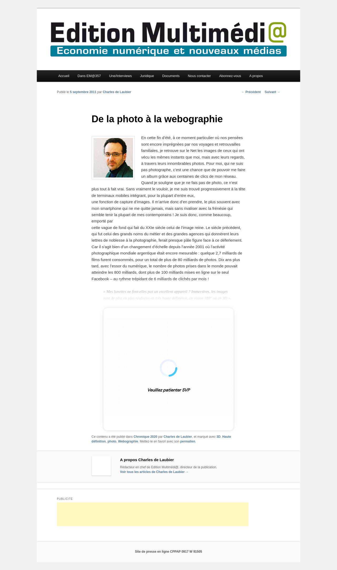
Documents (171, 76)
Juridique (147, 76)
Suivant (272, 92)
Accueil (63, 76)
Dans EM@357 (89, 76)
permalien (187, 441)
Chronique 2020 (145, 437)
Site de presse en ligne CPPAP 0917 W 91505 (168, 551)
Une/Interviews (120, 76)
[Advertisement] (153, 514)
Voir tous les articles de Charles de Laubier (154, 472)
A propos (256, 76)
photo (112, 441)
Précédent (251, 92)
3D (218, 437)
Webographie (128, 441)
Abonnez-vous (230, 76)
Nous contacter (199, 76)
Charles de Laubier (117, 92)
